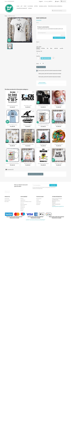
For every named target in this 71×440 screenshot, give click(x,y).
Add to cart (46, 58)
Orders (37, 200)
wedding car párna (28, 163)
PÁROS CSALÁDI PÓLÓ (12, 144)
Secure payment (24, 204)
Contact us (23, 207)
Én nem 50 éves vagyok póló (12, 105)
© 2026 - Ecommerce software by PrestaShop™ (35, 219)
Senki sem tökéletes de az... (12, 124)
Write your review (41, 67)
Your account (40, 196)
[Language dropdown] (41, 1)
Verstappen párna (43, 144)
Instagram (8, 192)
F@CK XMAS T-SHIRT (28, 105)
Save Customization (59, 37)
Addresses (38, 203)
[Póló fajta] (38, 53)
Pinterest (43, 63)
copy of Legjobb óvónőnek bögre (12, 163)
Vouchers (38, 204)
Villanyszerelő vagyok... (27, 124)
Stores (22, 210)
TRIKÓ (25, 6)
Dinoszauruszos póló (59, 144)
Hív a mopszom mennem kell (43, 163)
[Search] (59, 10)
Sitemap (22, 208)
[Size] (38, 44)
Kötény (36, 6)
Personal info (38, 198)
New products (7, 200)
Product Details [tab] (42, 82)
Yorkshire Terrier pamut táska (27, 144)
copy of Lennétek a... (58, 105)
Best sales (7, 201)
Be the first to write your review (35, 174)
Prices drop (7, 198)
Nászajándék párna (58, 124)
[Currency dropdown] (51, 1)
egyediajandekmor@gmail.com (58, 206)
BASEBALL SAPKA (43, 6)
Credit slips (38, 201)
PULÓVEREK (30, 6)
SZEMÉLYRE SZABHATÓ (22, 8)
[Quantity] (37, 58)
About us (22, 203)
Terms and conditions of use (26, 201)
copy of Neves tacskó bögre (43, 124)
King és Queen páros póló (43, 105)
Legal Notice (23, 200)
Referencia (23, 205)
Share (40, 63)
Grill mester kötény (58, 163)
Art (21, 6)
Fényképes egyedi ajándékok (55, 6)
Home (18, 6)
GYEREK (30, 8)
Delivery (22, 198)
